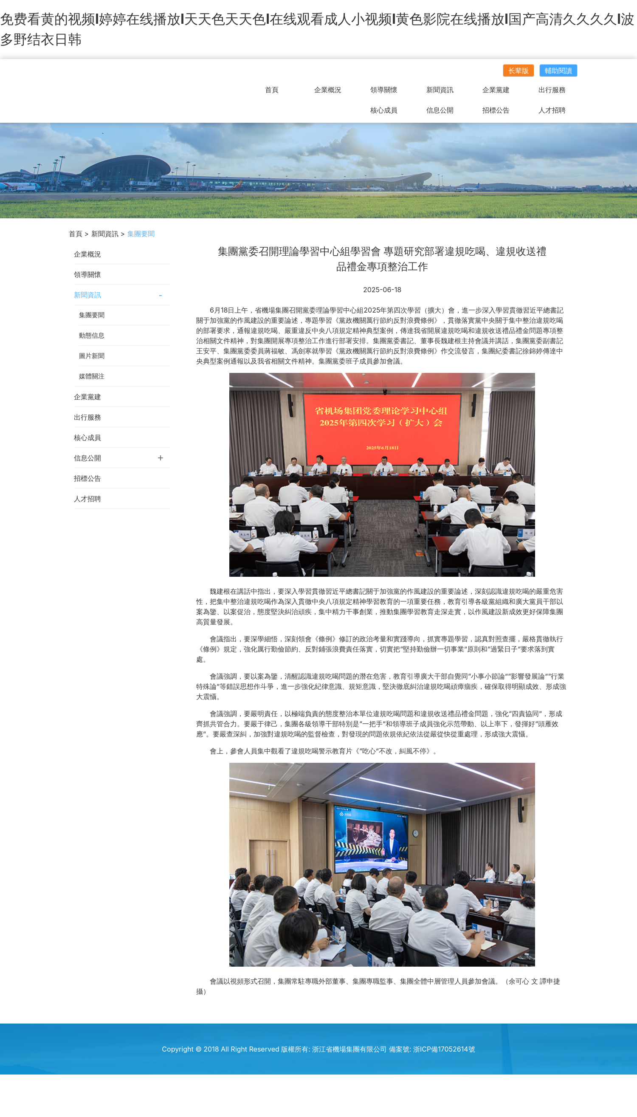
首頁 (272, 89)
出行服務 (552, 89)
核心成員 (383, 110)
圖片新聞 (91, 356)
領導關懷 (383, 89)
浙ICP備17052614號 (444, 1049)
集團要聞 (91, 315)
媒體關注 (91, 376)
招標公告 (496, 110)
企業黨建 (496, 89)
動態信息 (91, 335)
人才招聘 (552, 110)
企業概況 (327, 89)
